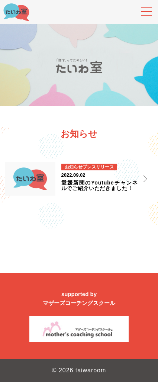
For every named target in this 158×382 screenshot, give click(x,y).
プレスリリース (98, 167)
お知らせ (74, 167)
